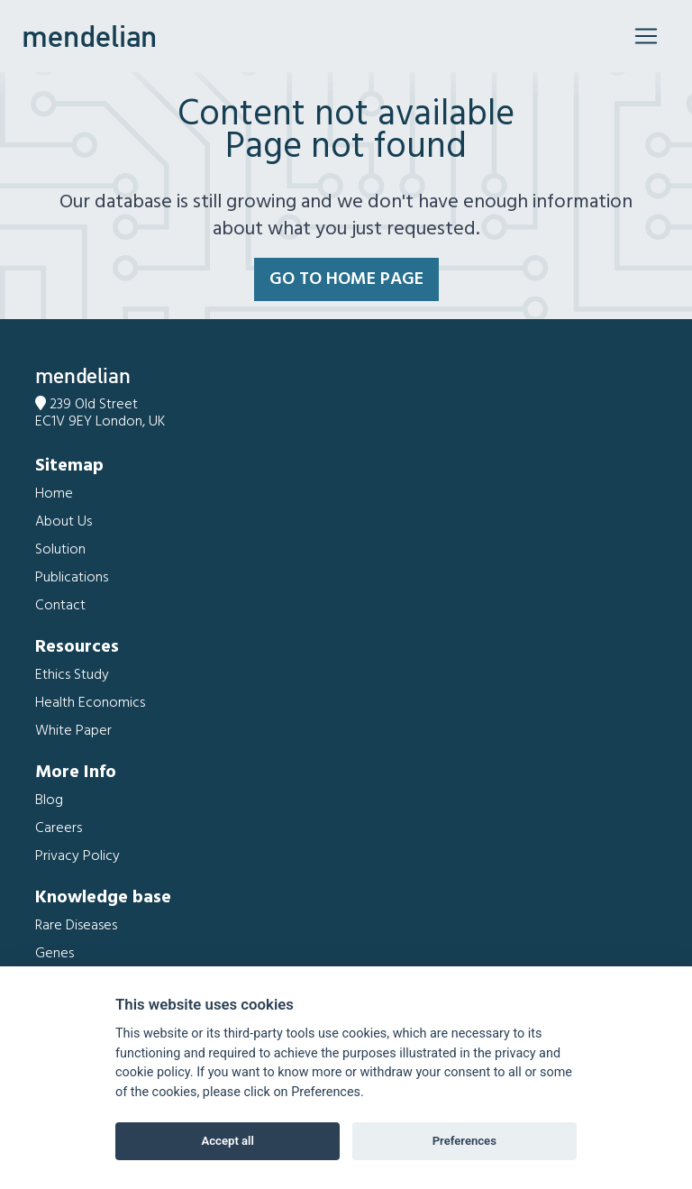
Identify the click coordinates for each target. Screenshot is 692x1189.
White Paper (73, 731)
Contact (60, 605)
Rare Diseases (76, 925)
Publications (71, 578)
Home (54, 494)
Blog (49, 800)
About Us (63, 522)
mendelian (89, 36)
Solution (60, 550)
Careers (58, 828)
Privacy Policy (77, 856)
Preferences (464, 1141)
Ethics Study (72, 675)
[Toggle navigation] (646, 36)
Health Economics (90, 703)
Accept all (228, 1141)
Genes (54, 953)
